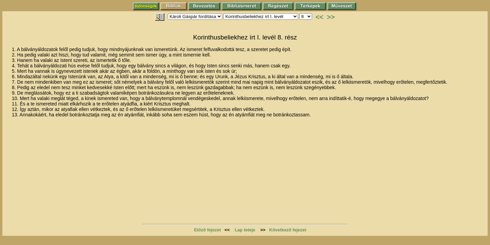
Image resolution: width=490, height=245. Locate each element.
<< (319, 17)
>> (331, 17)
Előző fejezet (207, 229)
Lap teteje (245, 229)
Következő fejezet (287, 229)
